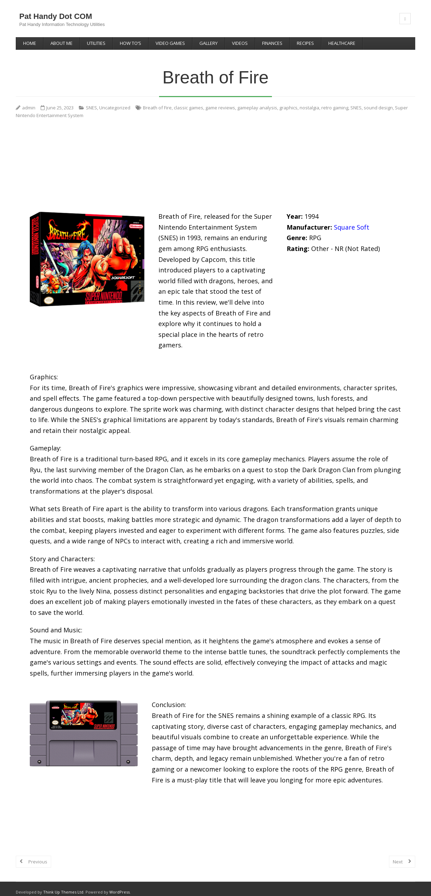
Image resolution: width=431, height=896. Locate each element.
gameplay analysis (257, 101)
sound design (378, 101)
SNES (91, 101)
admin (28, 101)
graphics (288, 101)
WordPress (119, 885)
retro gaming (334, 101)
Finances (272, 43)
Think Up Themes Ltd (63, 885)
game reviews (220, 101)
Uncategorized (114, 101)
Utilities (96, 43)
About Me (61, 43)
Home (29, 43)
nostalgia (309, 101)
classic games (188, 101)
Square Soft (351, 220)
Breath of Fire (157, 101)
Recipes (305, 43)
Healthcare (341, 43)
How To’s (130, 43)
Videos (240, 43)
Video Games (170, 43)
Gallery (208, 43)
